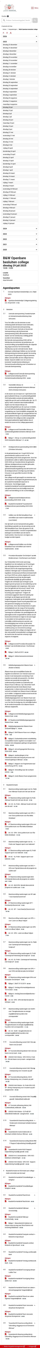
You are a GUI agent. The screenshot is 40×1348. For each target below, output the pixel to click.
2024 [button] (5, 229)
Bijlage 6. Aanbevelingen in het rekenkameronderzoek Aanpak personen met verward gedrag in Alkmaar (19, 757)
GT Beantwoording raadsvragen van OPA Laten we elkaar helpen (20, 928)
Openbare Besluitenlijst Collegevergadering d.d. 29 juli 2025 (21, 302)
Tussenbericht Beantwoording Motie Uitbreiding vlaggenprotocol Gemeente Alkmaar (20, 1336)
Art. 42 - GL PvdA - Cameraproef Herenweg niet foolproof (21, 961)
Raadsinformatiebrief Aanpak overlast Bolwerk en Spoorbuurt (19, 1244)
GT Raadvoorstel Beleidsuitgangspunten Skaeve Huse (20, 721)
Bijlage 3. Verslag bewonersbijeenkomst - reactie (20, 995)
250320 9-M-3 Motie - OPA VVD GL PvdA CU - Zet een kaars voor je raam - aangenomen (20, 1059)
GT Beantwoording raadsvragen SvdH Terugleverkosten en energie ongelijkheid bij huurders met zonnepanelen (19, 1025)
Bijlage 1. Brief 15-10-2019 (18, 984)
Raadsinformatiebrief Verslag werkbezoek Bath (20, 1262)
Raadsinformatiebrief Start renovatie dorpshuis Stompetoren (19, 1315)
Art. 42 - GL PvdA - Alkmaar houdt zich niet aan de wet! (20, 805)
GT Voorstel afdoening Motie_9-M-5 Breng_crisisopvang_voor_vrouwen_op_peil (19, 1079)
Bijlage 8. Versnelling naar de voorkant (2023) (19, 771)
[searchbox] (16, 20)
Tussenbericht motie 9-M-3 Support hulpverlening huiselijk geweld (18, 1151)
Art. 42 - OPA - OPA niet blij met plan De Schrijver (19, 1001)
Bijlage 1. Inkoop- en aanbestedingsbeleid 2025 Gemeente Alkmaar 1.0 (20, 439)
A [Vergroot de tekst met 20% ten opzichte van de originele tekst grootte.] (7, 33)
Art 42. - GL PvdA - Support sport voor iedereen (19, 858)
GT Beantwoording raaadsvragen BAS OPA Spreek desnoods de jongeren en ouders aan (19, 879)
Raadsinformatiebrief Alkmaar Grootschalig (16, 1218)
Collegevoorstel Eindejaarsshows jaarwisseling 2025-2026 (17, 499)
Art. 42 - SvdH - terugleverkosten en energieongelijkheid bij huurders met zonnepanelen (18, 1033)
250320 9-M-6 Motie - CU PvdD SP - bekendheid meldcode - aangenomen (19, 1113)
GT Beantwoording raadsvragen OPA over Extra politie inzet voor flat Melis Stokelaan (20, 827)
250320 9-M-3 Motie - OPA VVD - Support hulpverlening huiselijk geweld (20, 1163)
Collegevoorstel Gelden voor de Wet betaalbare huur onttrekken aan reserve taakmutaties (18, 547)
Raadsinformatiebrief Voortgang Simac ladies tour (19, 1280)
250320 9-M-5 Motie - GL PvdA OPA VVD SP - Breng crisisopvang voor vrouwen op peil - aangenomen (20, 1088)
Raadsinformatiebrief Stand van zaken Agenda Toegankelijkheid (19, 1297)
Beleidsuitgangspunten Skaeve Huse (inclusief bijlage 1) (18, 727)
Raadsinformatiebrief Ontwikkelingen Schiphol (19, 1187)
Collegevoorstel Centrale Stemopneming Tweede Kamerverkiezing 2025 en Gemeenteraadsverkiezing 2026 (20, 376)
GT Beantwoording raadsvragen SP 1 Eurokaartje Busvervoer (19, 904)
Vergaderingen (12, 29)
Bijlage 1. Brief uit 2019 (17, 652)
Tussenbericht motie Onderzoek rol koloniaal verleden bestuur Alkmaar (19, 1133)
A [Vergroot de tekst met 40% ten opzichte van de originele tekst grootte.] (10, 33)
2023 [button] (5, 234)
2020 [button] (5, 250)
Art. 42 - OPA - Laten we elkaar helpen (19, 934)
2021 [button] (5, 244)
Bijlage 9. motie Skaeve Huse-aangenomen (20, 777)
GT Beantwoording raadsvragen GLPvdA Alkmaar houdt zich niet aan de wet (20, 799)
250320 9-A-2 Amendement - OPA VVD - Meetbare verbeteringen (19, 1157)
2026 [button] (5, 36)
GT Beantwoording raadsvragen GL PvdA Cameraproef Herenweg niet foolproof (20, 955)
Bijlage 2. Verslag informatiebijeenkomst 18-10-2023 (20, 989)
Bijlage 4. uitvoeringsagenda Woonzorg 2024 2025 (19, 750)
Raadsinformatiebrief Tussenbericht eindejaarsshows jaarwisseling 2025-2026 (19, 506)
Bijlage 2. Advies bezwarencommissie (19, 657)
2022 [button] (5, 239)
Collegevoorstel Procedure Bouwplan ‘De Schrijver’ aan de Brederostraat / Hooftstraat (20, 646)
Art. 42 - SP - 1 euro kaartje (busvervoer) (20, 910)
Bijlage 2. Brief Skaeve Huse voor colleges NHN (20, 734)
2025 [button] (5, 42)
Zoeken (4, 16)
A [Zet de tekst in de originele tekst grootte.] (3, 33)
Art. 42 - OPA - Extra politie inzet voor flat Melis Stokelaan (20, 834)
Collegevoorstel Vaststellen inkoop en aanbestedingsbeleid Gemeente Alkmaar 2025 (20, 432)
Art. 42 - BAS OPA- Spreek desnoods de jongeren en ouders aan (19, 886)
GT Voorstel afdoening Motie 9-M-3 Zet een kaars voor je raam (21, 1052)
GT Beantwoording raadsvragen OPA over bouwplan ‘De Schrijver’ (20, 979)
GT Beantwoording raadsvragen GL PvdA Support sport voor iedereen (20, 852)
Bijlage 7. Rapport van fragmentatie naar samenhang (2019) (20, 765)
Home (4, 29)
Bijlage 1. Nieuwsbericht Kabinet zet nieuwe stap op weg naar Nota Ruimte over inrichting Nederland (19, 1225)
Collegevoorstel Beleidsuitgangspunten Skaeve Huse (19, 715)
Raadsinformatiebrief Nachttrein (20, 1201)
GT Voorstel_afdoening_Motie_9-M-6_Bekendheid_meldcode (18, 1107)
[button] (35, 20)
